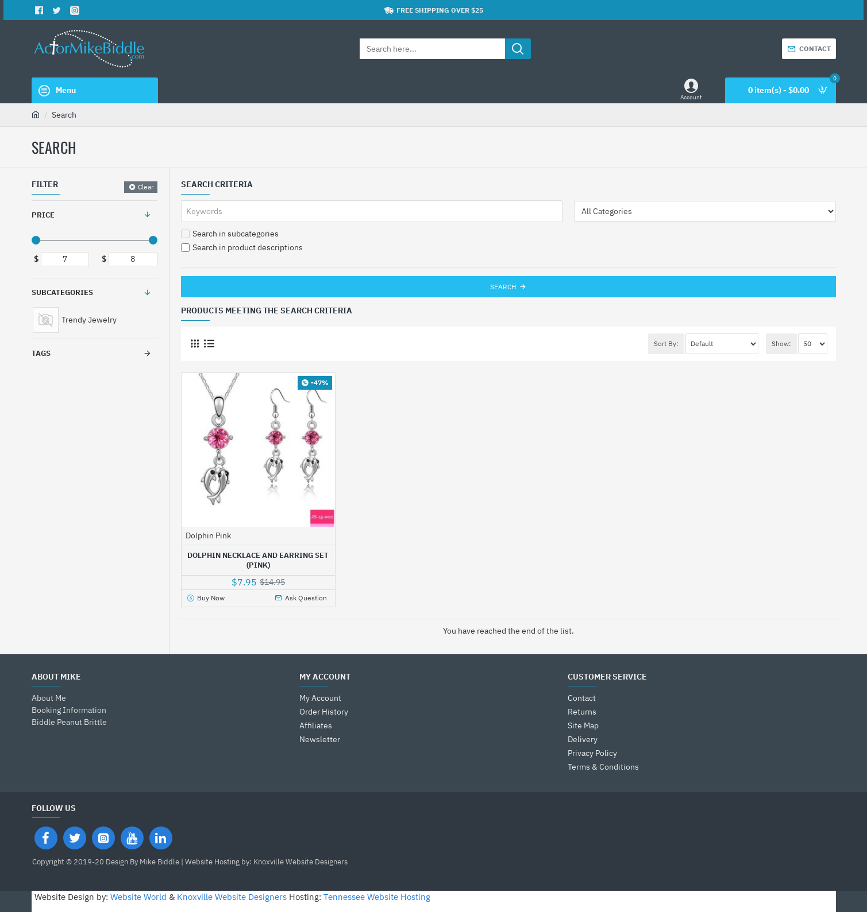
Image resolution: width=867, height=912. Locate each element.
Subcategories (62, 292)
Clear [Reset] (145, 187)
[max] (133, 259)
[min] (65, 259)
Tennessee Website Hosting (376, 896)
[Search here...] (518, 48)
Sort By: (666, 343)
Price (43, 215)
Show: (781, 343)
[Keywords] (371, 211)
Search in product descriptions (242, 247)
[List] (209, 343)
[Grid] (195, 343)
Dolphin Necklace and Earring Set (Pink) (258, 560)
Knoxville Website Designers (232, 896)
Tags (41, 353)
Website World (138, 896)
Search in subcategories (230, 233)
